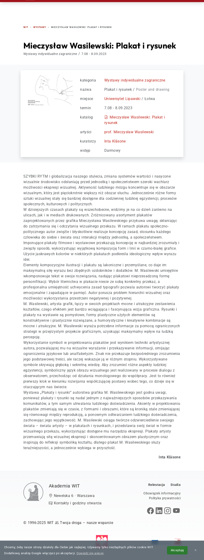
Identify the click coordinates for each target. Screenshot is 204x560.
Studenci (114, 9)
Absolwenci (137, 9)
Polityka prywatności (165, 498)
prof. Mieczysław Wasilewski (129, 132)
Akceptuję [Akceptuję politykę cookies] (177, 550)
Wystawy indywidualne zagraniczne (134, 80)
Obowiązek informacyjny (162, 493)
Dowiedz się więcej (90, 553)
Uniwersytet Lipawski (122, 99)
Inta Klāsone (115, 141)
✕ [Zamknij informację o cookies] (195, 550)
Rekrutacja (72, 9)
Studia (94, 9)
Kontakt (161, 9)
